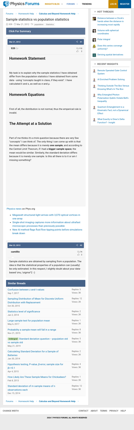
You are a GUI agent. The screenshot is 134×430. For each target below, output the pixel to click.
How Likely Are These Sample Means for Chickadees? (37, 378)
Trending (87, 4)
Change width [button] (14, 412)
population (39, 25)
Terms (100, 412)
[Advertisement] (45, 184)
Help (120, 412)
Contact (80, 412)
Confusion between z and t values (26, 290)
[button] (62, 4)
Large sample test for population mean (29, 321)
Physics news (14, 209)
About (91, 412)
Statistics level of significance (24, 312)
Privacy (111, 412)
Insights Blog (52, 4)
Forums (71, 4)
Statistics (50, 25)
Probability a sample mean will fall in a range (32, 330)
